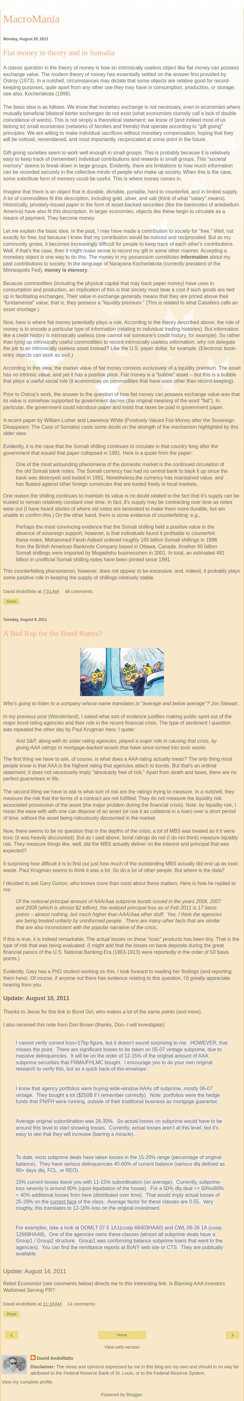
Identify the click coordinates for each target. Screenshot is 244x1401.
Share (11, 601)
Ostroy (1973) (18, 80)
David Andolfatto (55, 1358)
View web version (122, 1347)
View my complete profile (27, 1382)
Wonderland (63, 716)
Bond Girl (82, 1011)
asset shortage (19, 309)
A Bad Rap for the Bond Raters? (52, 633)
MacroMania (31, 19)
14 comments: (81, 1304)
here (110, 729)
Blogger (134, 1394)
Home (122, 1335)
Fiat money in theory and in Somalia (59, 53)
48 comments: (79, 591)
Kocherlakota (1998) (47, 93)
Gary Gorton (53, 883)
